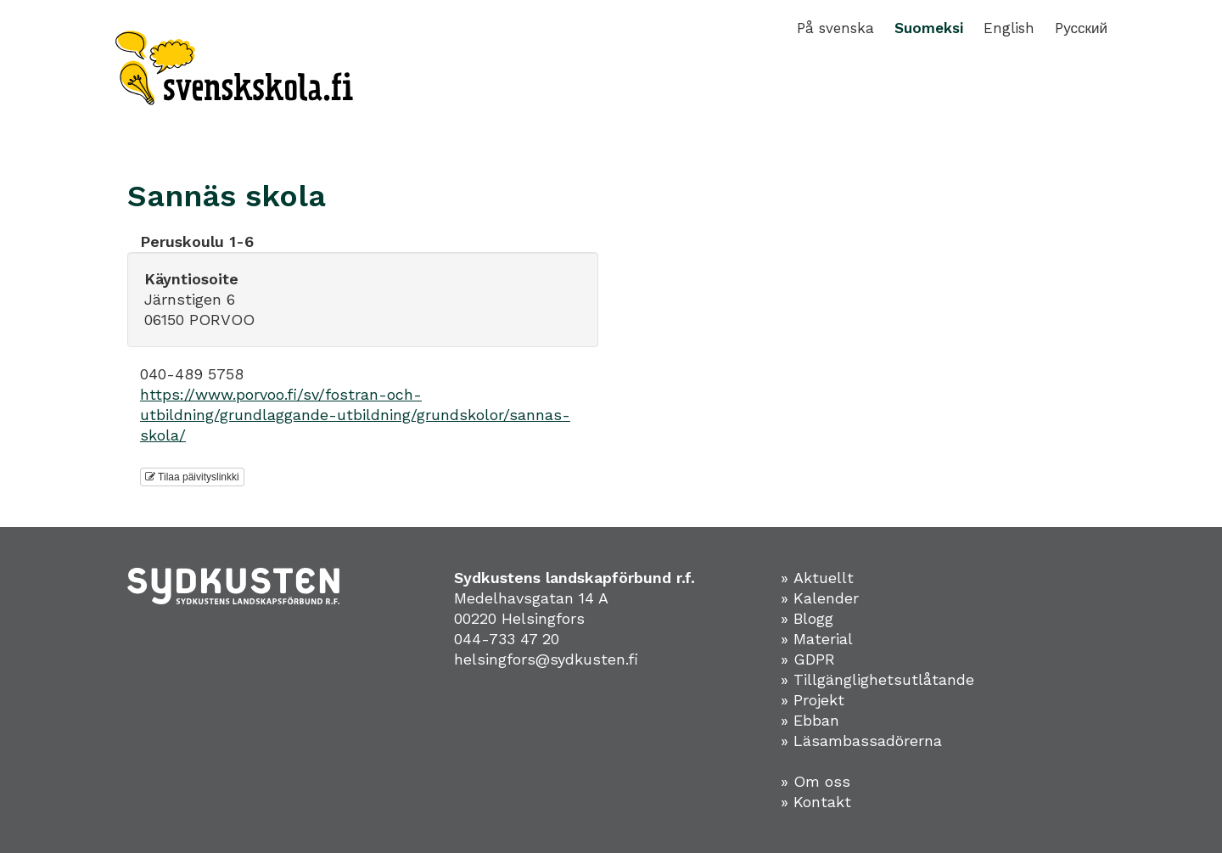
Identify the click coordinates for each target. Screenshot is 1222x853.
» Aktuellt (817, 577)
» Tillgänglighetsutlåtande (877, 679)
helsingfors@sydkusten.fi (546, 659)
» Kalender (820, 598)
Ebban (816, 720)
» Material (817, 639)
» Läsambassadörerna (861, 740)
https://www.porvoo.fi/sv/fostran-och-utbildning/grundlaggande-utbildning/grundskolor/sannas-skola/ (355, 414)
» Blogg (807, 618)
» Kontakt (816, 802)
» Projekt (812, 700)
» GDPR (808, 659)
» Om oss (815, 781)
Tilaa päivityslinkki (192, 477)
